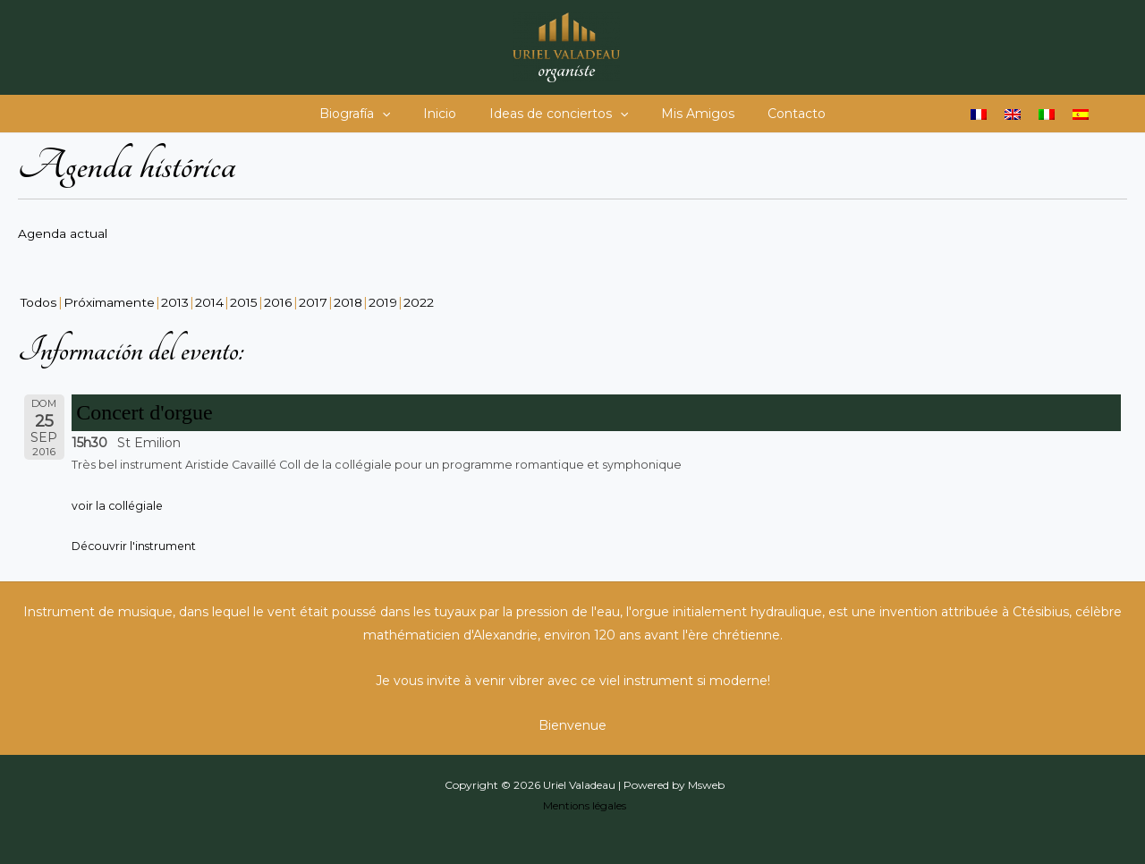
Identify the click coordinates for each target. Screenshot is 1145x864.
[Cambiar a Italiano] (1047, 114)
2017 (319, 301)
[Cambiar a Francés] (979, 114)
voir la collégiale (118, 504)
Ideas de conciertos (558, 113)
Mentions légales (584, 803)
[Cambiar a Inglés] (1013, 114)
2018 (355, 301)
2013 (179, 301)
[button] (398, 113)
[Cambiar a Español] (1081, 114)
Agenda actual (63, 233)
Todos (39, 301)
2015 (249, 301)
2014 (214, 301)
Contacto (780, 114)
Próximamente (111, 301)
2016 (283, 301)
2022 (427, 301)
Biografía (370, 113)
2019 (391, 301)
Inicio (447, 114)
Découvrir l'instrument (135, 545)
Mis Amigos (689, 114)
